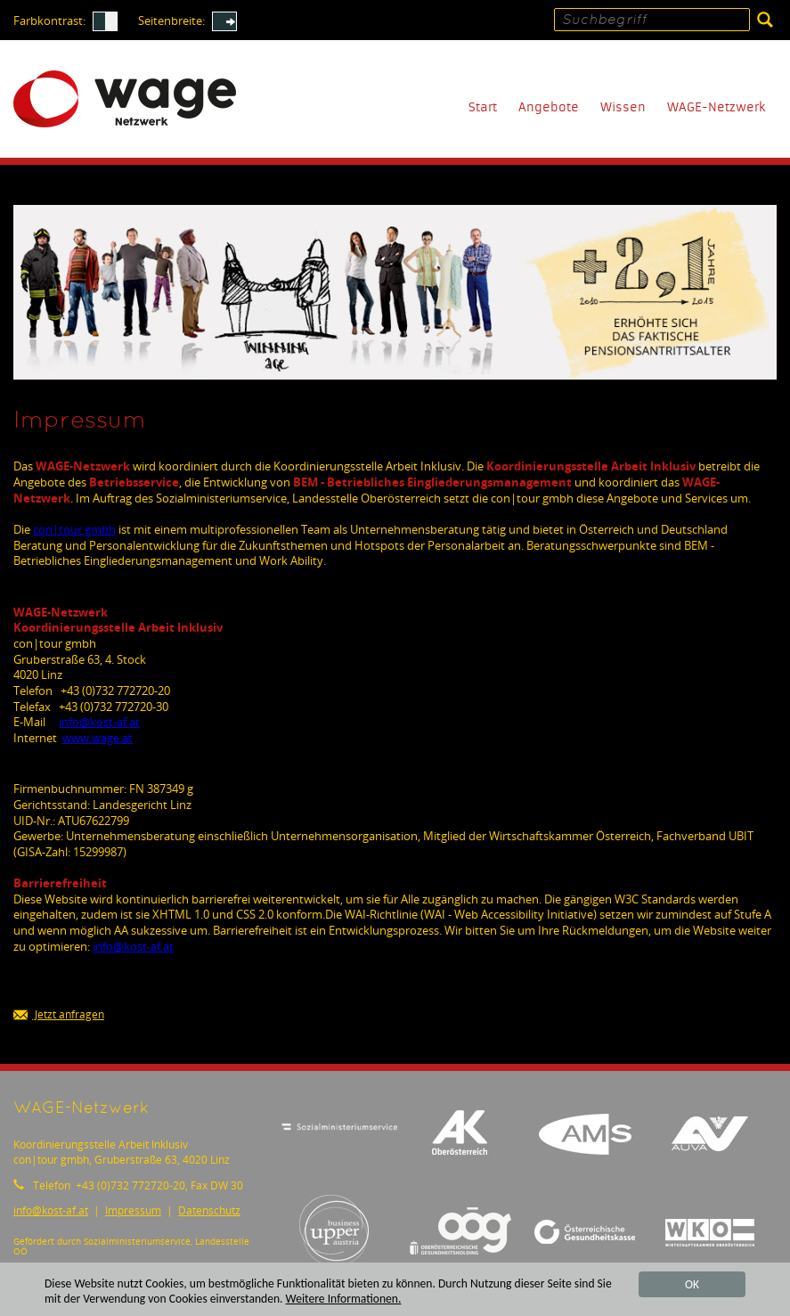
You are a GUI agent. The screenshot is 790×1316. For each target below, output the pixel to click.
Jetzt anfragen (58, 1015)
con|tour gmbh (74, 529)
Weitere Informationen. (344, 1299)
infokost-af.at (99, 722)
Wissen (623, 107)
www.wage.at (97, 738)
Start (482, 107)
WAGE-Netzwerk (716, 107)
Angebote (548, 107)
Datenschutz (209, 1210)
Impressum (133, 1210)
